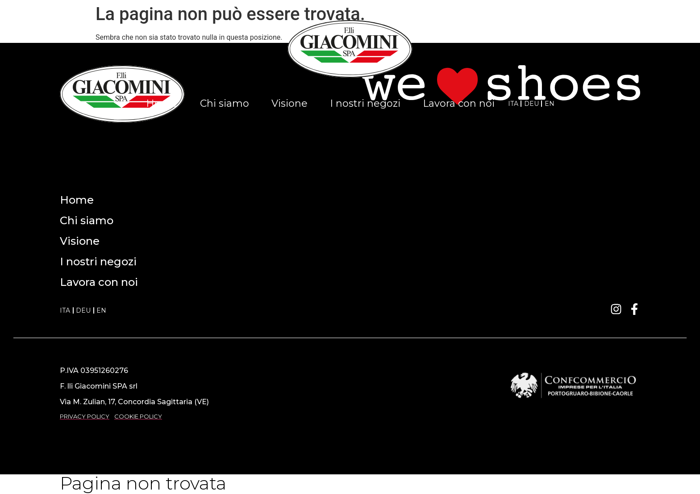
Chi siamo (224, 103)
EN (549, 104)
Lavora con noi (459, 103)
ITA (513, 104)
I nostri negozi (365, 103)
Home (162, 103)
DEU (531, 104)
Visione (289, 103)
